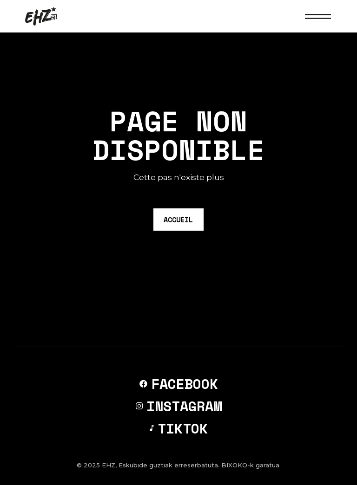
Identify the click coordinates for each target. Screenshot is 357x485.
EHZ (108, 465)
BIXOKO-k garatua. (251, 465)
